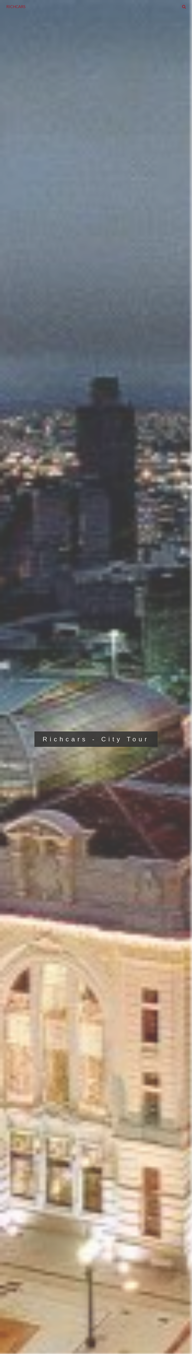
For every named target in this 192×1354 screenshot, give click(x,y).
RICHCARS (16, 6)
